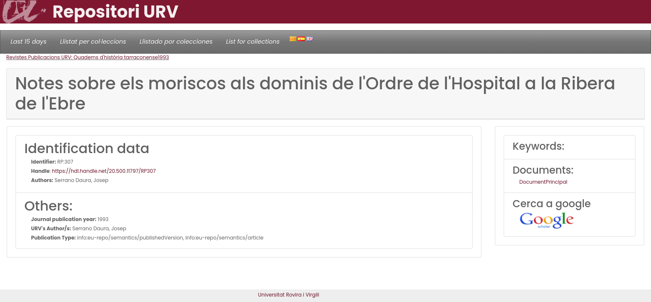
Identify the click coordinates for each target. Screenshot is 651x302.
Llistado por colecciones (176, 41)
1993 (163, 57)
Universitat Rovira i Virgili (288, 294)
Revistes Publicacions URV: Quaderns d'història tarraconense (82, 57)
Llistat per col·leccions (93, 41)
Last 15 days (28, 41)
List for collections (253, 41)
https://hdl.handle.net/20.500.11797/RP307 (104, 170)
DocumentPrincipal (543, 181)
